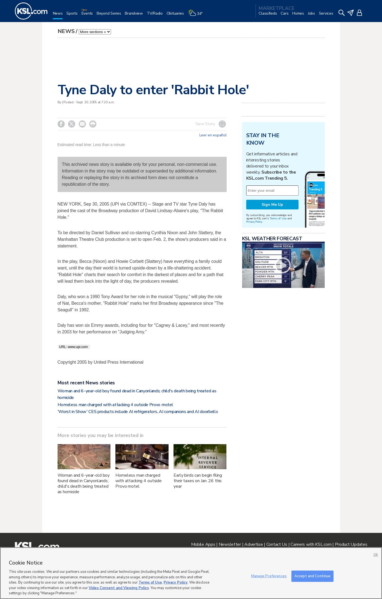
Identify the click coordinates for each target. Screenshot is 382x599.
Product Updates (351, 544)
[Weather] (197, 15)
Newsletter (230, 544)
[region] (191, 573)
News (66, 31)
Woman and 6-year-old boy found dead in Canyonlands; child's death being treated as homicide (84, 483)
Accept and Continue (312, 575)
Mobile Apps (203, 544)
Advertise (253, 544)
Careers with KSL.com (311, 544)
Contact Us (276, 544)
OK (375, 555)
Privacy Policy (254, 221)
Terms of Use (278, 218)
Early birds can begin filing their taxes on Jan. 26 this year (198, 480)
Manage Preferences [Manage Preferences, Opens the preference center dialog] (269, 575)
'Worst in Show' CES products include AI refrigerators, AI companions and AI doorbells (138, 412)
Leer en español (213, 135)
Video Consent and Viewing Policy (119, 587)
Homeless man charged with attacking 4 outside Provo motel (115, 405)
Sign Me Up (272, 204)
